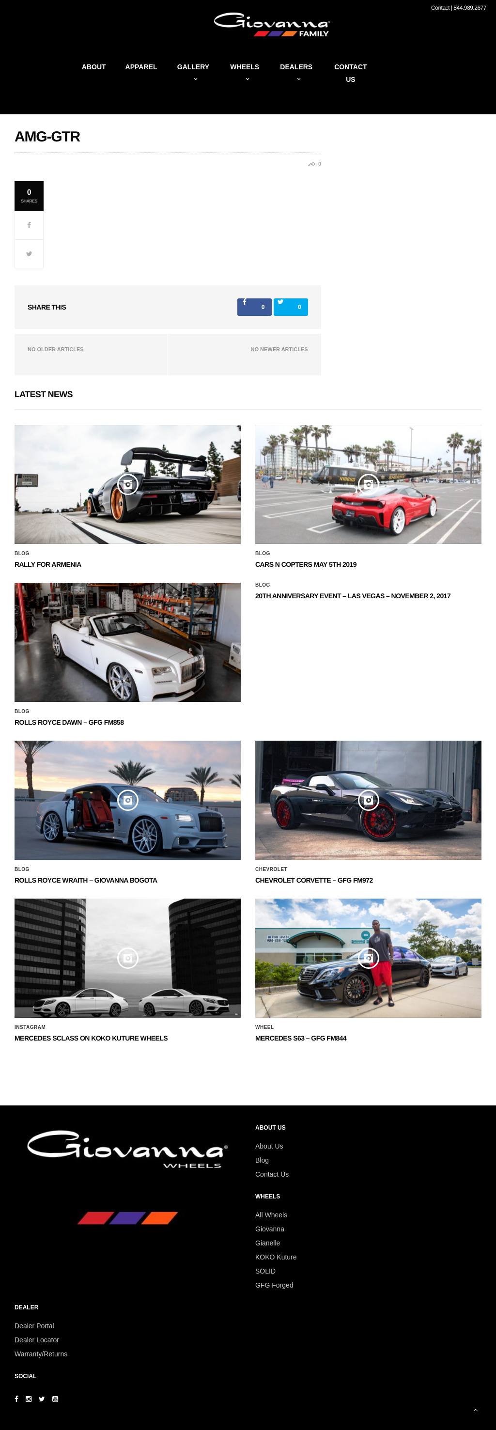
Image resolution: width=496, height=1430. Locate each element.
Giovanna (269, 1229)
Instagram (30, 1027)
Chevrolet (271, 869)
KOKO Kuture (276, 1257)
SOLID (265, 1271)
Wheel (264, 1027)
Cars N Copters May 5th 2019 (305, 564)
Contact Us (272, 1174)
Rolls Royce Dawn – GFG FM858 (69, 722)
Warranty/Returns (41, 1354)
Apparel (141, 67)
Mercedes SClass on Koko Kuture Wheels (91, 1038)
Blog (22, 553)
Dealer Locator (37, 1340)
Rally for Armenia (48, 564)
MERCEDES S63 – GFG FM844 (300, 1038)
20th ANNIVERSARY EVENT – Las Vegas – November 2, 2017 (352, 596)
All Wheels (271, 1215)
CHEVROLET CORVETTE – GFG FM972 (314, 880)
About (94, 67)
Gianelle (267, 1243)
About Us (269, 1146)
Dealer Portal (34, 1326)
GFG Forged (274, 1285)
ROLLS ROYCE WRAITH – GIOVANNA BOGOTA (86, 880)
